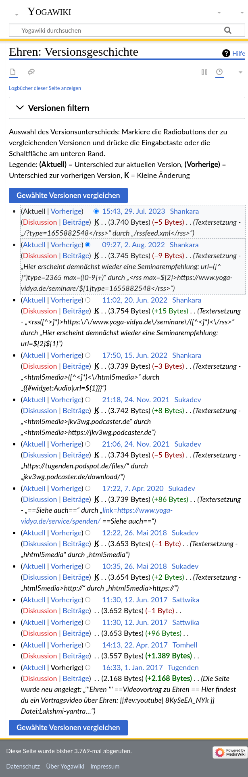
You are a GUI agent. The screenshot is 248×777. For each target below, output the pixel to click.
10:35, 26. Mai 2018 (134, 566)
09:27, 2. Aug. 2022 (133, 244)
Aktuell (34, 244)
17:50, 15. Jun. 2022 (134, 355)
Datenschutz (23, 766)
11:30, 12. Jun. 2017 (134, 599)
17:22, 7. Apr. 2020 (132, 488)
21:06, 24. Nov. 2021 (135, 443)
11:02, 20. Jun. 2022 (134, 299)
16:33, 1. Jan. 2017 (132, 667)
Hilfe (238, 53)
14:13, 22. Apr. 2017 (135, 644)
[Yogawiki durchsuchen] (127, 29)
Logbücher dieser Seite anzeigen (45, 88)
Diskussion (40, 221)
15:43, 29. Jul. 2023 (133, 211)
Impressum (105, 766)
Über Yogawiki (65, 766)
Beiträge (76, 221)
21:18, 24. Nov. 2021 (135, 399)
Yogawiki (49, 11)
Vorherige (66, 211)
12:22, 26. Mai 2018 (134, 532)
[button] (127, 108)
